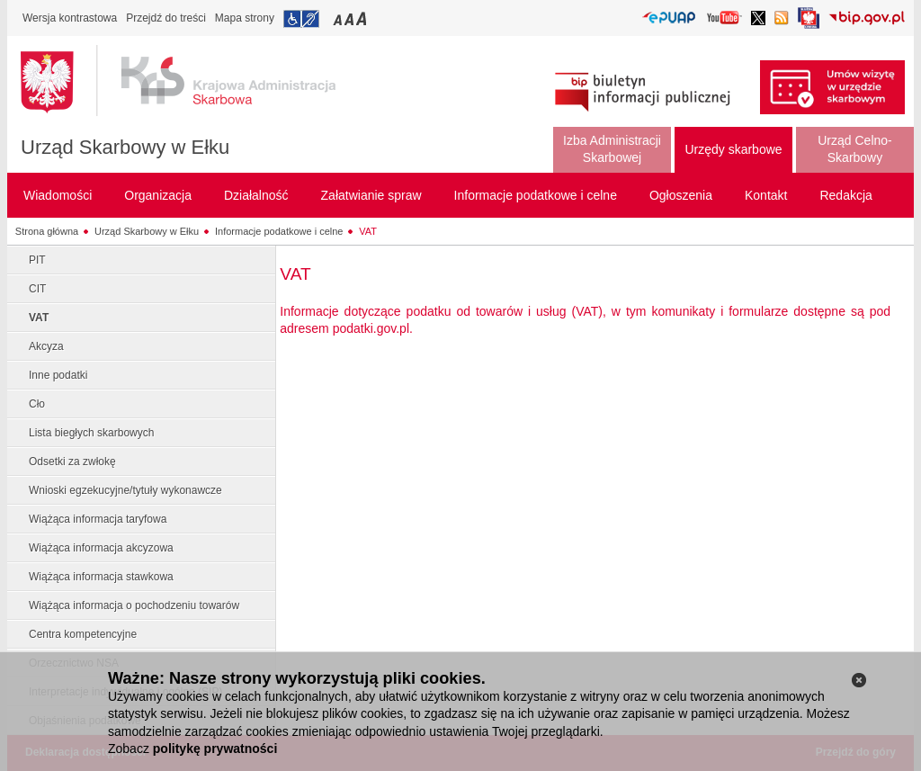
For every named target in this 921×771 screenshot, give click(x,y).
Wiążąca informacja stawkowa (101, 576)
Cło (37, 404)
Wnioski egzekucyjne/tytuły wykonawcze (125, 490)
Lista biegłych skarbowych (91, 432)
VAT (368, 231)
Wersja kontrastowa (69, 18)
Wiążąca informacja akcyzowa (101, 548)
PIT (37, 260)
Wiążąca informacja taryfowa (97, 519)
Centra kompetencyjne (83, 634)
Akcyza (46, 346)
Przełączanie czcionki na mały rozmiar (339, 18)
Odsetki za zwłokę (72, 461)
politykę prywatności (215, 748)
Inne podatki (58, 375)
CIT (37, 288)
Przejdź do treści (166, 18)
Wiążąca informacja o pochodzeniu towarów (134, 605)
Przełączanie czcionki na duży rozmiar (363, 18)
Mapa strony (244, 18)
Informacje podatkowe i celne (279, 231)
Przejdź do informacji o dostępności (301, 19)
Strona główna (46, 231)
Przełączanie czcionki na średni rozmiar (350, 18)
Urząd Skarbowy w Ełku (125, 147)
